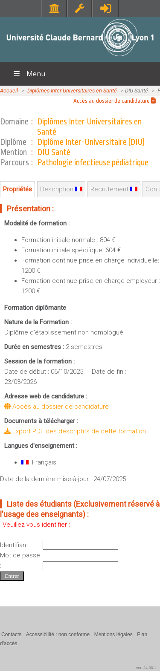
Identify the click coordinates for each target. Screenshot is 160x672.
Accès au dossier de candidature (114, 101)
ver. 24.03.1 (146, 668)
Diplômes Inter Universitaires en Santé (72, 90)
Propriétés (17, 189)
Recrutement (113, 189)
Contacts (11, 634)
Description (61, 189)
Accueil (9, 90)
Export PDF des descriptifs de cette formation (75, 431)
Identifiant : (15, 545)
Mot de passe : (20, 560)
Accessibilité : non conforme (58, 634)
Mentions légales (113, 634)
